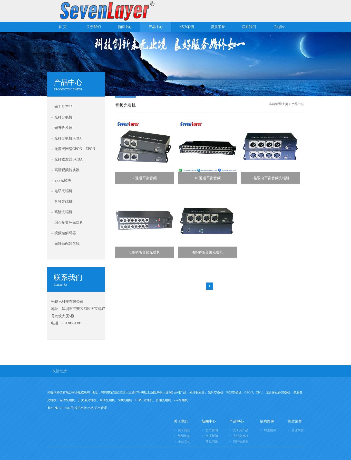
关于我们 (93, 27)
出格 (90, 408)
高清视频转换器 (67, 170)
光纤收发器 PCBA (68, 159)
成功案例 (187, 27)
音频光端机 (63, 201)
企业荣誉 (297, 430)
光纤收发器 (63, 128)
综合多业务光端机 (68, 222)
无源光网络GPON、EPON (74, 149)
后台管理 (100, 408)
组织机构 (184, 436)
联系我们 (249, 27)
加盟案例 (270, 430)
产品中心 (156, 27)
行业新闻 (212, 436)
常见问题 (212, 441)
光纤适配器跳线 (67, 244)
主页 (285, 104)
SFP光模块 (62, 180)
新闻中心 (125, 27)
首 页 (63, 27)
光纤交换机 (63, 117)
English (280, 27)
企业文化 (184, 441)
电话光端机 (63, 191)
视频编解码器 (65, 233)
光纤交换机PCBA (68, 138)
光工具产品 (63, 107)
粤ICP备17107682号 (60, 408)
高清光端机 (63, 212)
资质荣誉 (218, 27)
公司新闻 (212, 430)
